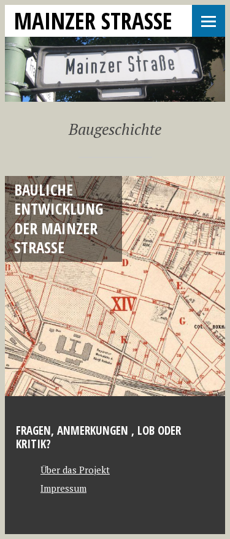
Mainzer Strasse (93, 20)
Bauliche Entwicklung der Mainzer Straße (58, 218)
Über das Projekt (75, 470)
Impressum (63, 488)
